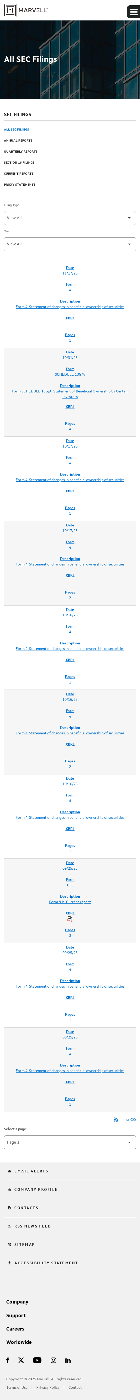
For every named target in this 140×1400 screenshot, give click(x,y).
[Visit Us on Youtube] (37, 1360)
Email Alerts (28, 1171)
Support (16, 1315)
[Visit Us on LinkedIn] (68, 1360)
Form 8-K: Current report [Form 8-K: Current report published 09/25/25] (70, 902)
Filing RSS (124, 1119)
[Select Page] (70, 1142)
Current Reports (18, 173)
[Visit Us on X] (21, 1360)
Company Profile (33, 1190)
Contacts (23, 1208)
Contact (75, 1388)
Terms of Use (16, 1388)
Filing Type (11, 205)
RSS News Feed (29, 1226)
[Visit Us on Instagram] (53, 1360)
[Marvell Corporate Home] (26, 10)
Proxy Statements (20, 184)
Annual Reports (18, 140)
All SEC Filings (16, 129)
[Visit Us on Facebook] (7, 1360)
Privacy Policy (48, 1388)
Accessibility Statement (43, 1263)
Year (7, 231)
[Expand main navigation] (133, 11)
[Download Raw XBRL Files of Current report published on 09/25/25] (70, 919)
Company (17, 1302)
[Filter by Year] (70, 244)
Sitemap (21, 1245)
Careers (15, 1329)
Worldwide (19, 1342)
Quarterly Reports (21, 151)
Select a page (15, 1129)
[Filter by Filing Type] (70, 218)
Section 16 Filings (19, 162)
